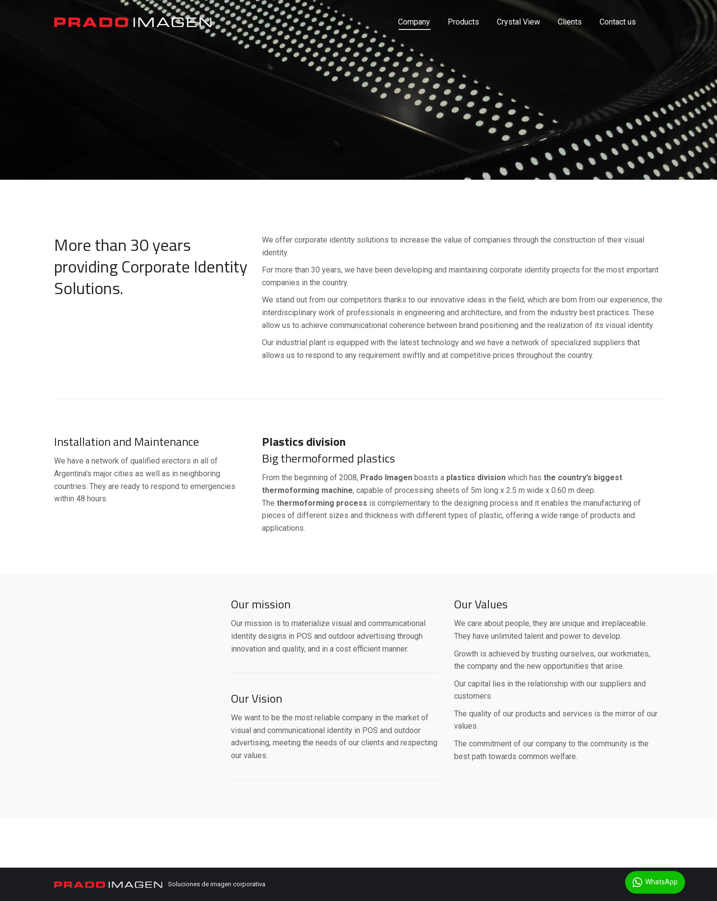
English (617, 9)
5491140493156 (81, 9)
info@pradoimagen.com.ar (164, 9)
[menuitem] (414, 40)
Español (651, 9)
